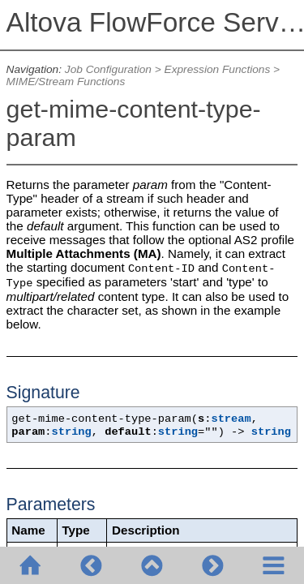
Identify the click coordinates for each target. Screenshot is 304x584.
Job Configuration (108, 69)
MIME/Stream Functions (66, 81)
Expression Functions (218, 69)
